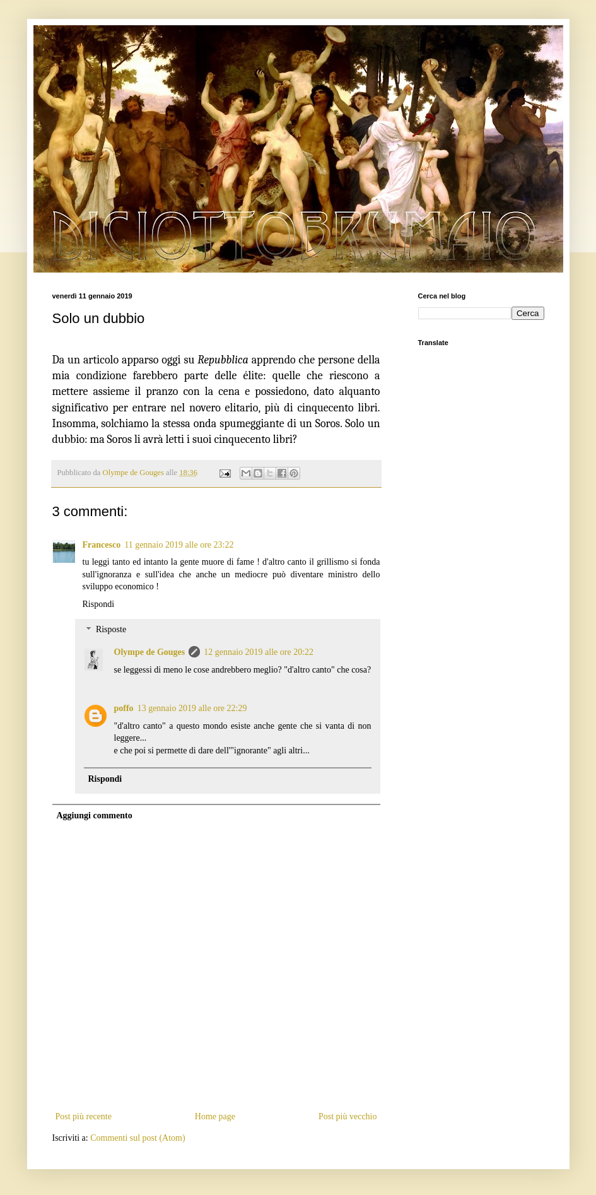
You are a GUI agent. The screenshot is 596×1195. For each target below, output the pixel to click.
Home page (215, 1116)
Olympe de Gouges (149, 652)
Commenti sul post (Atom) (137, 1138)
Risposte (111, 630)
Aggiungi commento (94, 815)
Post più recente (84, 1116)
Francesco (102, 545)
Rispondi (99, 604)
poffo (124, 708)
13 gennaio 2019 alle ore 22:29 (192, 708)
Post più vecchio (347, 1116)
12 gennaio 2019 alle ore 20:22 (258, 652)
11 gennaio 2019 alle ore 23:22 (178, 545)
